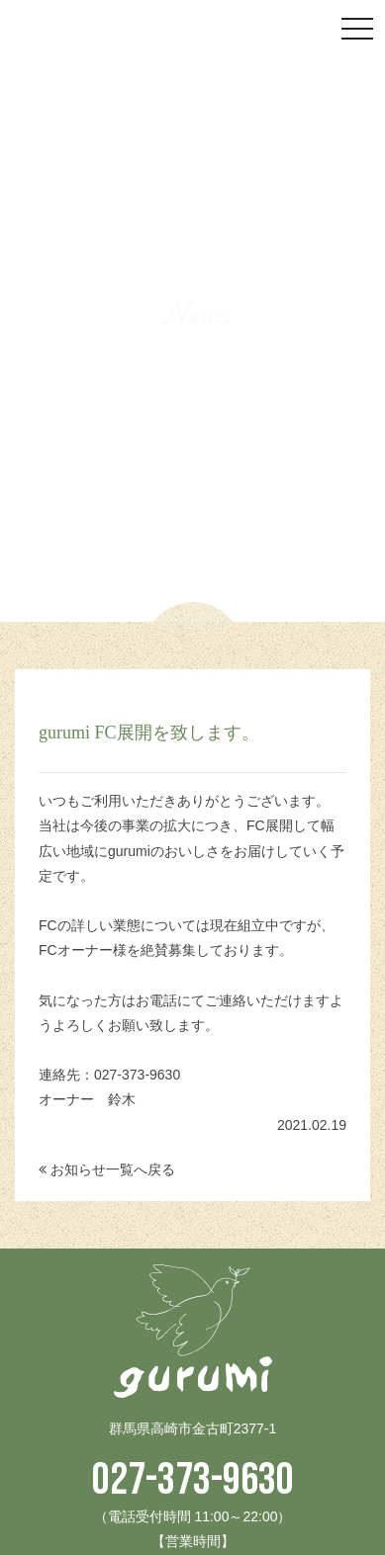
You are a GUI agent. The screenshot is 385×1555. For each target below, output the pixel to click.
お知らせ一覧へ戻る (107, 1169)
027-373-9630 (193, 1480)
